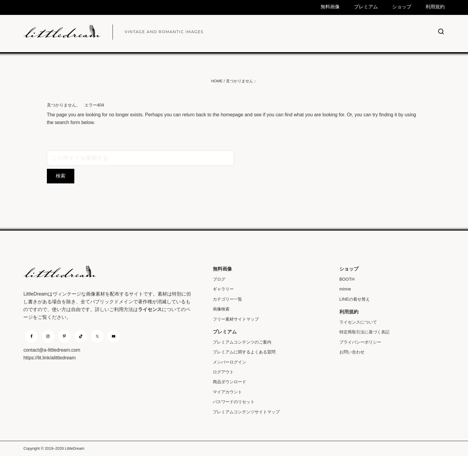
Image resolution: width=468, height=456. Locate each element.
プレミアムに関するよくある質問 (244, 352)
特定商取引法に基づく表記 (364, 332)
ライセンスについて (358, 322)
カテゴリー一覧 (227, 299)
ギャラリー (223, 289)
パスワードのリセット (234, 401)
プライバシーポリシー (360, 342)
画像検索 (221, 309)
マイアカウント (227, 391)
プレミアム (225, 331)
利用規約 (348, 311)
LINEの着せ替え (354, 299)
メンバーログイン (229, 362)
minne (345, 289)
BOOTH (347, 279)
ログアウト (223, 372)
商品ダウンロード (229, 381)
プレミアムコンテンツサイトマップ (246, 411)
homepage (232, 114)
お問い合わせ (351, 352)
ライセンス (150, 309)
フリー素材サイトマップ (236, 319)
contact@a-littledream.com (51, 350)
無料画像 (222, 268)
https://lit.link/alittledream (49, 357)
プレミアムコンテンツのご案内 (242, 342)
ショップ (348, 268)
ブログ (219, 279)
